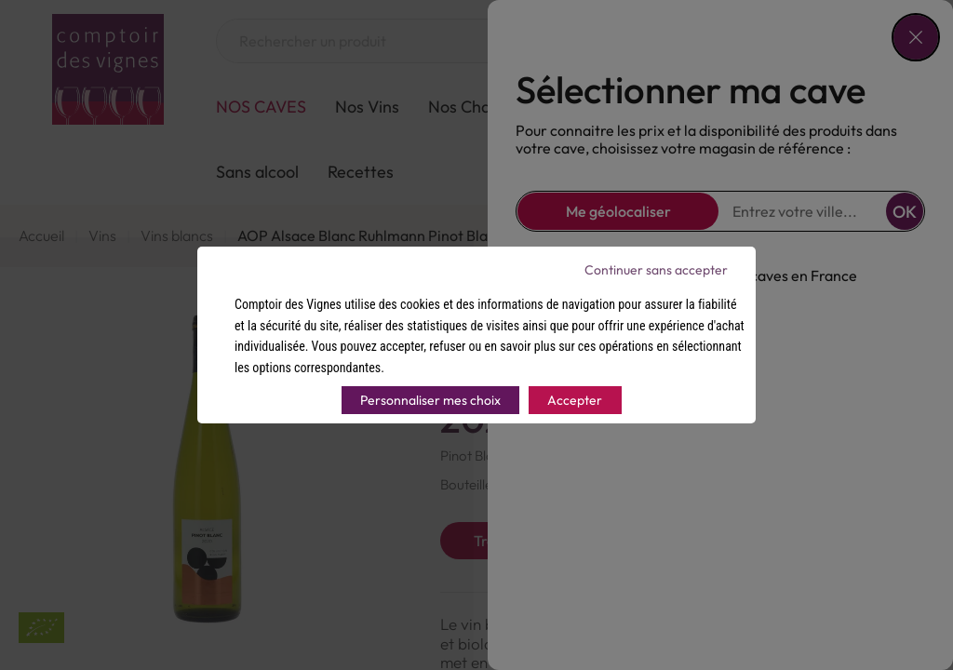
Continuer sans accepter (656, 269)
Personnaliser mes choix (430, 400)
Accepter (574, 400)
